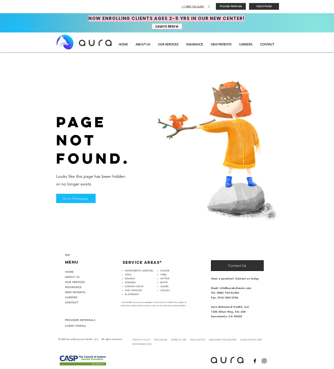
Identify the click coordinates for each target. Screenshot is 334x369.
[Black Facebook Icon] (255, 361)
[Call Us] (209, 6)
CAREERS (71, 297)
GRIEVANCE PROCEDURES (224, 339)
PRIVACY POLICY (141, 339)
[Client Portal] (264, 6)
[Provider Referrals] (231, 6)
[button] (168, 44)
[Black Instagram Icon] (264, 361)
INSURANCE (73, 287)
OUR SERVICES (75, 282)
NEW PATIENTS (75, 292)
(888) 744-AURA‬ (228, 292)
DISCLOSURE (160, 339)
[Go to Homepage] (76, 198)
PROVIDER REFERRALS (80, 320)
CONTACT (71, 302)
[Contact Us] (237, 265)
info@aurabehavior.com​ (235, 288)
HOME (69, 272)
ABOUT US (72, 277)
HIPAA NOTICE (197, 339)
